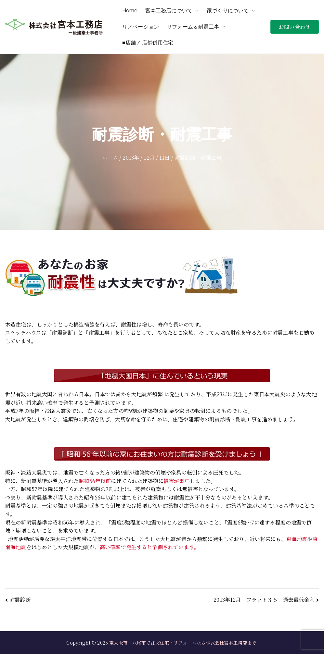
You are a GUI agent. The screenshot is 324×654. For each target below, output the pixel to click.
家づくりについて (231, 10)
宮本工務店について (172, 10)
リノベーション (140, 27)
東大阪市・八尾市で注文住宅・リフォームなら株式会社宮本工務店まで (182, 642)
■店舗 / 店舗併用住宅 (148, 43)
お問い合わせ (294, 27)
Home (129, 10)
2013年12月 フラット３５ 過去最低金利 (264, 599)
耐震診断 (20, 599)
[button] (195, 10)
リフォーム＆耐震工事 (196, 27)
